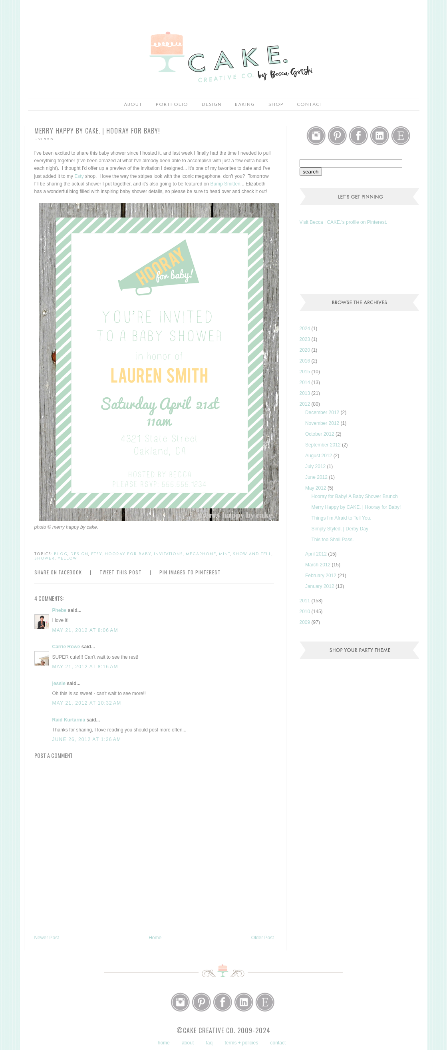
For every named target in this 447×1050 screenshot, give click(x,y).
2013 (306, 393)
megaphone (201, 554)
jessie (59, 683)
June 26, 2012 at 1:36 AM (86, 739)
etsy (96, 554)
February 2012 (321, 575)
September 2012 (323, 445)
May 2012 (316, 488)
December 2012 (323, 412)
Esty (78, 176)
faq (209, 1043)
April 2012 (316, 554)
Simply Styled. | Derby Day (339, 529)
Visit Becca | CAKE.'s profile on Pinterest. (343, 222)
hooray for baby (128, 554)
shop (276, 104)
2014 (306, 382)
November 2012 (323, 423)
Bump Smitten (225, 184)
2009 (306, 622)
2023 (306, 339)
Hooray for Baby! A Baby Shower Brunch (354, 496)
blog (61, 554)
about (133, 104)
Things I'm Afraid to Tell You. (341, 518)
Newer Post (46, 937)
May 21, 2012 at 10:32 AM (86, 703)
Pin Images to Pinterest (190, 572)
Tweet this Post (120, 572)
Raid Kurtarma (68, 720)
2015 (306, 372)
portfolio (172, 104)
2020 (306, 350)
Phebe (59, 610)
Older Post (262, 937)
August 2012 (319, 455)
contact (278, 1043)
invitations (168, 554)
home (164, 1043)
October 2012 (320, 434)
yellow (67, 558)
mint (224, 554)
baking (245, 104)
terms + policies (241, 1043)
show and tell (252, 554)
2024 (306, 328)
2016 (306, 361)
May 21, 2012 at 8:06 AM (85, 630)
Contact (310, 104)
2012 (306, 404)
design (79, 554)
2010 (306, 611)
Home (155, 937)
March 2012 (318, 565)
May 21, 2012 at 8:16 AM (85, 666)
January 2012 (320, 586)
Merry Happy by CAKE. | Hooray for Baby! (356, 507)
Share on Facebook (58, 572)
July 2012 (316, 466)
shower (44, 558)
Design (212, 104)
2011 (306, 601)
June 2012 (317, 477)
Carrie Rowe (66, 647)
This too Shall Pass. (332, 539)
